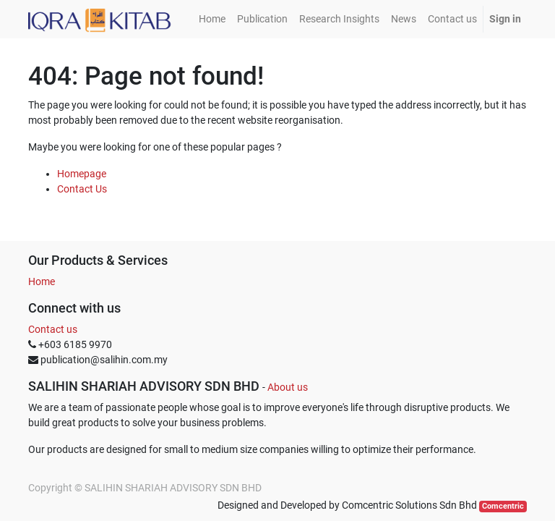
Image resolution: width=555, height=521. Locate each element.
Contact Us (82, 189)
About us (287, 387)
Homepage (81, 173)
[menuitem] (212, 19)
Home (41, 281)
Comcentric (503, 506)
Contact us (52, 329)
